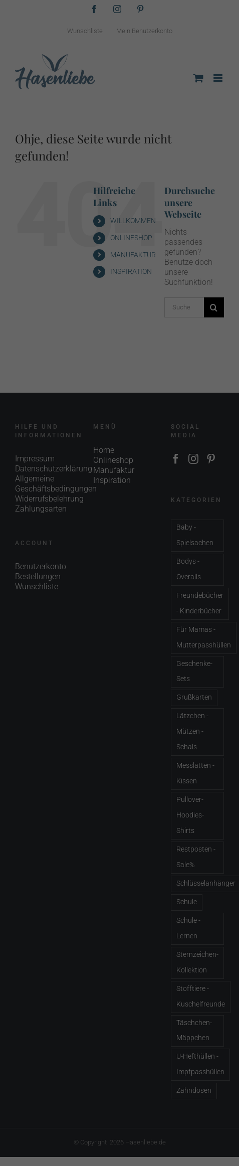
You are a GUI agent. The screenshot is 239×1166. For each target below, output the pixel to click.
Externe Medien (194, 177)
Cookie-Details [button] (90, 292)
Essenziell (30, 177)
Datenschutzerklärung (42, 144)
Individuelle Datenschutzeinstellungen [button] (119, 270)
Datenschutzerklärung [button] (141, 292)
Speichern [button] (120, 241)
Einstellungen (28, 154)
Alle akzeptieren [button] (120, 211)
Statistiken (107, 177)
